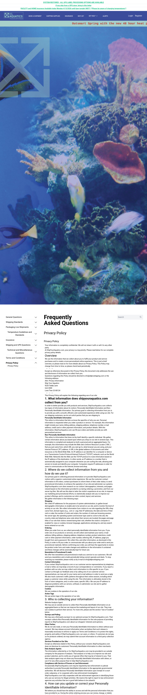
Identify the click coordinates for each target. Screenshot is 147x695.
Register (138, 16)
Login (130, 16)
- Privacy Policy (12, 366)
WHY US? (81, 16)
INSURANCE (69, 16)
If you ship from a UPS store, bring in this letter (73, 5)
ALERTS (105, 16)
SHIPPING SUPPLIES (53, 16)
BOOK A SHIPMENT (35, 16)
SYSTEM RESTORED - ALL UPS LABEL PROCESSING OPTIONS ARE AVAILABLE (73, 2)
